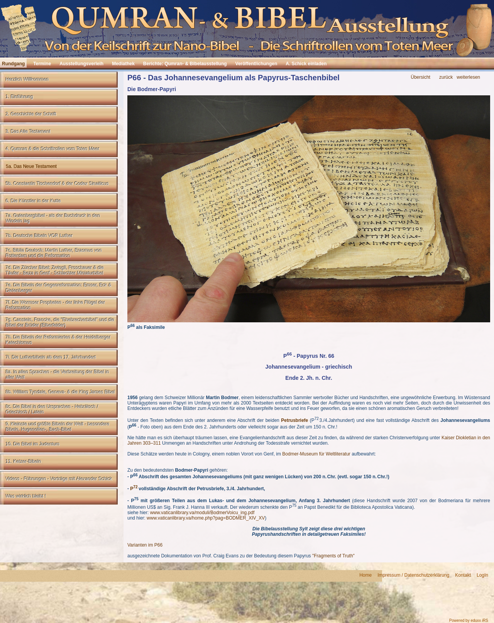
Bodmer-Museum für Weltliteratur (316, 454)
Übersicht (420, 77)
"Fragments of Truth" (333, 556)
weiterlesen (468, 77)
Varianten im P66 (145, 545)
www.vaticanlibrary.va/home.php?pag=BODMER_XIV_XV (206, 518)
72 (135, 487)
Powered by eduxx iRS (468, 620)
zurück (446, 77)
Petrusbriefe (294, 420)
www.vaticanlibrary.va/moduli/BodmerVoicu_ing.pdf (202, 512)
